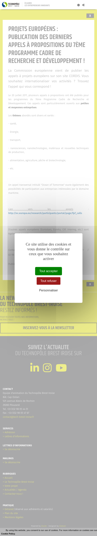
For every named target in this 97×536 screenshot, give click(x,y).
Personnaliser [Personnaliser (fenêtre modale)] (48, 290)
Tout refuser (48, 281)
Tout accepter (48, 271)
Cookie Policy (8, 534)
